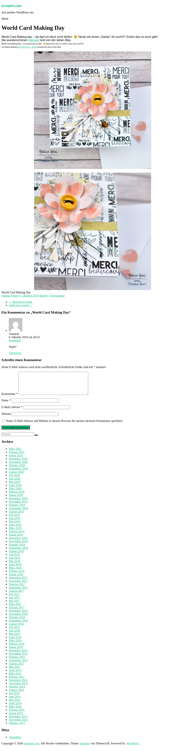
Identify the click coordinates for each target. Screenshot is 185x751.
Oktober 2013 (17, 727)
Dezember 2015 (18, 654)
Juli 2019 (14, 519)
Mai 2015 (14, 671)
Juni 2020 (14, 482)
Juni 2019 (14, 522)
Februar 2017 (17, 611)
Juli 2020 (14, 479)
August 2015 (16, 667)
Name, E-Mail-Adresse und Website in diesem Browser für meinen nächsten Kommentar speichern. (64, 425)
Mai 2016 (14, 638)
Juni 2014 (14, 701)
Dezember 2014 (18, 684)
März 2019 (15, 532)
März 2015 (15, 677)
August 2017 (16, 595)
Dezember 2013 (18, 720)
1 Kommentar (57, 295)
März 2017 (15, 608)
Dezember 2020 (18, 463)
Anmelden (15, 741)
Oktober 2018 (17, 549)
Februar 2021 (17, 456)
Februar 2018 (17, 575)
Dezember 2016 (18, 615)
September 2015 (18, 664)
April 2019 (15, 529)
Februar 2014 (17, 714)
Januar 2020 (16, 499)
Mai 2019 (14, 525)
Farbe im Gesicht (21, 305)
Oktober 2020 (17, 469)
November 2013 (18, 724)
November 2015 (18, 658)
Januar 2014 (16, 717)
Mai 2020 (14, 486)
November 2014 (18, 687)
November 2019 (18, 506)
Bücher (43, 295)
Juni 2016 (14, 634)
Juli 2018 (14, 558)
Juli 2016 (14, 631)
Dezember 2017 (18, 582)
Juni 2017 (14, 601)
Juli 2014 (14, 697)
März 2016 (15, 644)
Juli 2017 (14, 598)
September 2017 (18, 591)
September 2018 (18, 552)
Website (6, 418)
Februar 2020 (17, 496)
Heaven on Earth (20, 301)
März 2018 (15, 572)
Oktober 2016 (17, 621)
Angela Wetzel (10, 295)
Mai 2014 (14, 704)
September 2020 (18, 473)
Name (6, 404)
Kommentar (9, 398)
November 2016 (18, 618)
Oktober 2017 (17, 588)
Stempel (33, 40)
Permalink (15, 340)
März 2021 (15, 453)
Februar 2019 (17, 535)
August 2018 (16, 555)
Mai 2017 (14, 605)
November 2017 (18, 585)
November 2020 (18, 466)
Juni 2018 (14, 562)
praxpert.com (11, 5)
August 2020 (16, 476)
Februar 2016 (17, 648)
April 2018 (15, 568)
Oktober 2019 (17, 509)
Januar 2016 (16, 651)
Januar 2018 (16, 578)
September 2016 (18, 625)
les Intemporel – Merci (27, 47)
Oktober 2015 (17, 661)
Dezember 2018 (18, 542)
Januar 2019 (16, 539)
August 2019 (16, 515)
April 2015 (15, 674)
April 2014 (15, 707)
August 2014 (16, 694)
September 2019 (18, 512)
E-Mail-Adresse (11, 411)
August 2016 (16, 628)
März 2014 (15, 710)
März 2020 (15, 492)
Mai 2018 (14, 565)
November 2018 (18, 545)
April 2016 (15, 641)
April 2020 (15, 489)
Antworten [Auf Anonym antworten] (15, 352)
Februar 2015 (17, 681)
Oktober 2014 (17, 691)
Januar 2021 (16, 459)
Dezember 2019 (18, 502)
